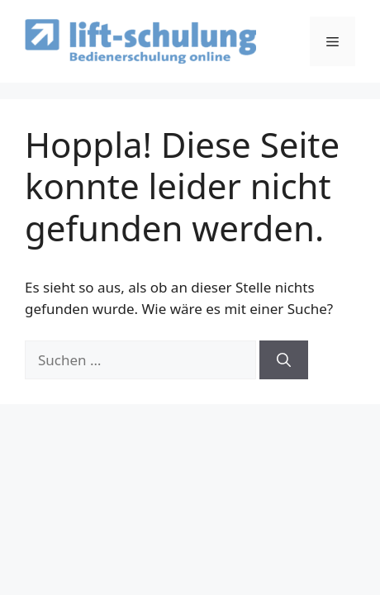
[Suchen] (283, 360)
